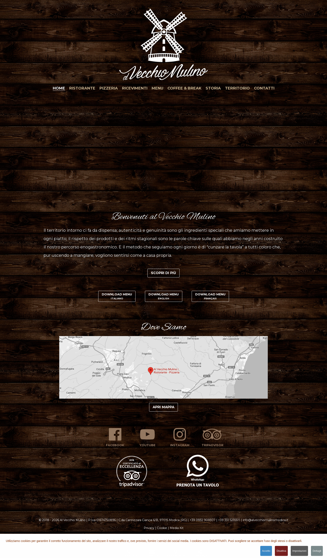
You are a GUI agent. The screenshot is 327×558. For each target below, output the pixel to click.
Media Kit (177, 528)
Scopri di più (163, 273)
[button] (163, 42)
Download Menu (117, 296)
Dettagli (317, 551)
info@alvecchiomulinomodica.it (265, 520)
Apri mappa (163, 407)
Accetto (266, 551)
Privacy (149, 528)
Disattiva (281, 551)
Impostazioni (299, 551)
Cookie (162, 528)
